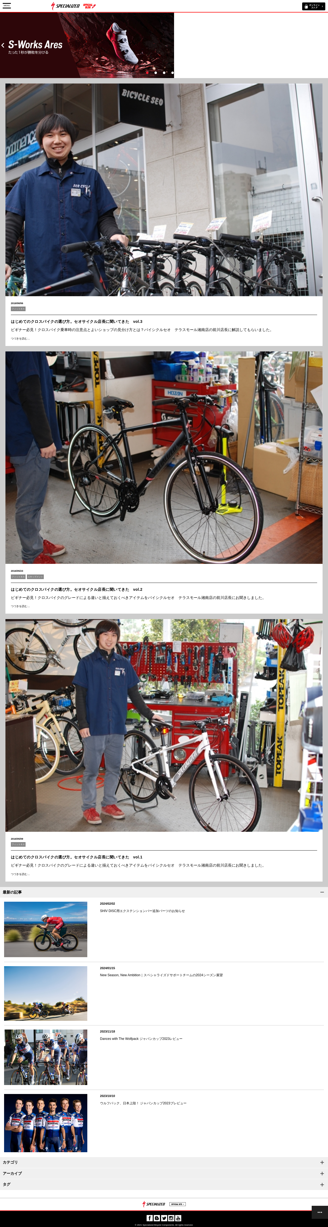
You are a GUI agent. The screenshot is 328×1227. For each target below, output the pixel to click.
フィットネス (18, 309)
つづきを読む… (20, 338)
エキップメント (35, 577)
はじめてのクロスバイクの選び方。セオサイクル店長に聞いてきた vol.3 (77, 321)
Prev (2, 45)
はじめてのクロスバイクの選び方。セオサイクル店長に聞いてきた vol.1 (77, 857)
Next (325, 45)
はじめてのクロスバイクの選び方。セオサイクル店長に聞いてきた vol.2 (77, 589)
